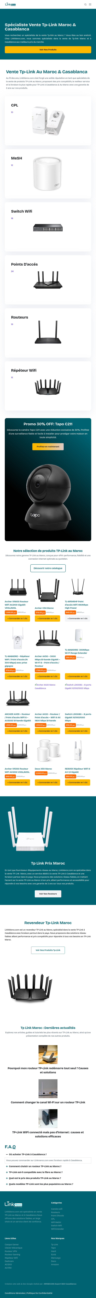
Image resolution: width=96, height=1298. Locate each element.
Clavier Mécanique (13, 1248)
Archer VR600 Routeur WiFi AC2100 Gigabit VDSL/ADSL (16, 604)
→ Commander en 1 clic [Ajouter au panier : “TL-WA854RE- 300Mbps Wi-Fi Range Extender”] (77, 676)
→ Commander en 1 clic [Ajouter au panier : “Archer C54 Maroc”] (47, 618)
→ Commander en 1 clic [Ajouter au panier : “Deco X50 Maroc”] (47, 782)
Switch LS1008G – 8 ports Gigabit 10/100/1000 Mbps (78, 717)
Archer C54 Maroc (44, 608)
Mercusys (56, 1258)
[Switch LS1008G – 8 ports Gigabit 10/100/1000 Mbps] (78, 696)
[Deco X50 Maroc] (48, 751)
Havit (53, 1251)
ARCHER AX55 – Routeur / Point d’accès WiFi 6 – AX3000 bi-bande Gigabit (18, 717)
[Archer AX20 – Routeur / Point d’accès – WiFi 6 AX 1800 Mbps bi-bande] (48, 696)
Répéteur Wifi (11, 1258)
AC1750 (8, 1268)
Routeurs (55, 1212)
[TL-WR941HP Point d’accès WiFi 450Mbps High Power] (78, 587)
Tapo (53, 1248)
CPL (53, 1218)
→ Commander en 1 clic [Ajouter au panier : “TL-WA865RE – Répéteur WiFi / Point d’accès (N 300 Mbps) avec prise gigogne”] (17, 676)
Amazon (55, 1264)
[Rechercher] (85, 4)
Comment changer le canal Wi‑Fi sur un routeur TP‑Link (48, 1102)
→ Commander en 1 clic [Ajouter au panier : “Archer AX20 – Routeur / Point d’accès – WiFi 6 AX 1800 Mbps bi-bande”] (47, 731)
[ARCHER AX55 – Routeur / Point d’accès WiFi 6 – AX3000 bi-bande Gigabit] (18, 696)
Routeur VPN (11, 1251)
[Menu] (90, 4)
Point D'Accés (57, 1215)
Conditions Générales (15, 1293)
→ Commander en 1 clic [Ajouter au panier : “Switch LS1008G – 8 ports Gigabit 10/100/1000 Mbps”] (77, 731)
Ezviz (53, 1254)
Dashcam (9, 1261)
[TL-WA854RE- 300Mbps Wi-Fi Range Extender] (78, 635)
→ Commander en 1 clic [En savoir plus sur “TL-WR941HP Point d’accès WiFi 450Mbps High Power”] (77, 618)
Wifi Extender (57, 1228)
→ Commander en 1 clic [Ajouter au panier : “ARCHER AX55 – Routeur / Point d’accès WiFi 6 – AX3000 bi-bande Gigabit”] (17, 731)
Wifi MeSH (56, 1222)
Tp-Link (54, 1244)
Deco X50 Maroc (43, 768)
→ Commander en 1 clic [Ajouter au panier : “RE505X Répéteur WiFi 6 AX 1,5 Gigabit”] (77, 782)
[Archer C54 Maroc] (48, 590)
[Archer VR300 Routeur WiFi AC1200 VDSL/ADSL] (18, 751)
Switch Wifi (56, 1225)
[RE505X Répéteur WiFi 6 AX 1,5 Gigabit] (78, 751)
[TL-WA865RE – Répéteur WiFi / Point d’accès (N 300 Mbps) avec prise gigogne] (18, 638)
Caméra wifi (56, 1208)
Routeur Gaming (12, 1254)
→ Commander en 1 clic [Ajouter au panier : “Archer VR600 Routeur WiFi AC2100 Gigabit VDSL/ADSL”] (17, 618)
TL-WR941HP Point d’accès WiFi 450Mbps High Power (76, 604)
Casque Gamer (12, 1244)
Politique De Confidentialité (39, 1293)
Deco (53, 1261)
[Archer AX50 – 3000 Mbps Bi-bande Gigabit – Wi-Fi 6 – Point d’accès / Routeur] (48, 638)
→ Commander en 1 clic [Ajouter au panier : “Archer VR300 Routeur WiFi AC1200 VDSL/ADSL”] (17, 782)
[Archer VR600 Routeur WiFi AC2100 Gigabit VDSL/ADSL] (18, 587)
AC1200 (8, 1264)
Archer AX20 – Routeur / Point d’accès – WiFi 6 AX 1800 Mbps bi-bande (48, 717)
